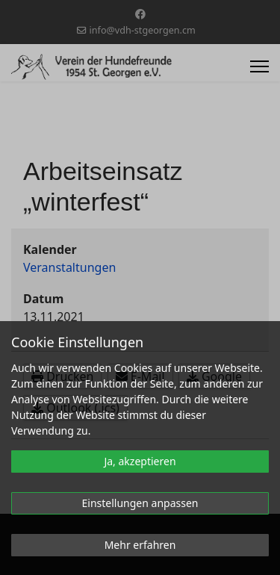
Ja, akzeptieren (139, 461)
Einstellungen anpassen (140, 503)
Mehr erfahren (140, 545)
